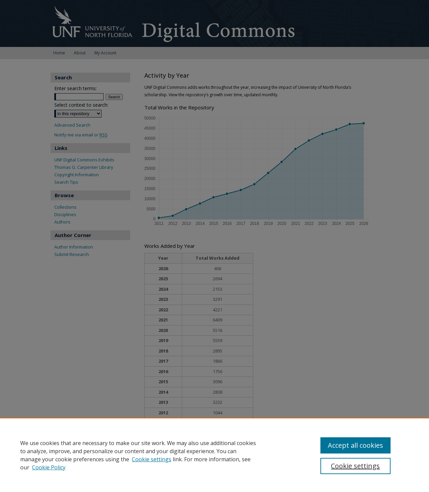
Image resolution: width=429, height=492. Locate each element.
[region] (214, 455)
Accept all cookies (355, 445)
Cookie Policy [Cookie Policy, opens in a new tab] (48, 467)
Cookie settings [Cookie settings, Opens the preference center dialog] (355, 465)
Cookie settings (151, 459)
